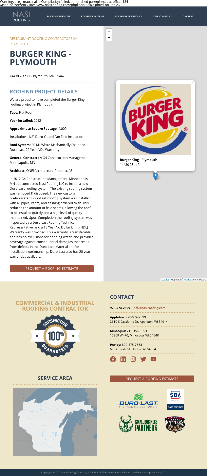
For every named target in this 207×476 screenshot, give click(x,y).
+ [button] (109, 32)
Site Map (94, 472)
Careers (188, 16)
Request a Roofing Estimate (152, 379)
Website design (110, 472)
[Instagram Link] (134, 361)
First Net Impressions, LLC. (151, 472)
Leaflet (165, 279)
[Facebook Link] (114, 361)
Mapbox (188, 279)
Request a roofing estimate (51, 268)
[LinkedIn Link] (124, 361)
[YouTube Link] (155, 361)
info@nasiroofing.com (149, 308)
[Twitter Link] (145, 361)
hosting (128, 472)
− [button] (109, 38)
